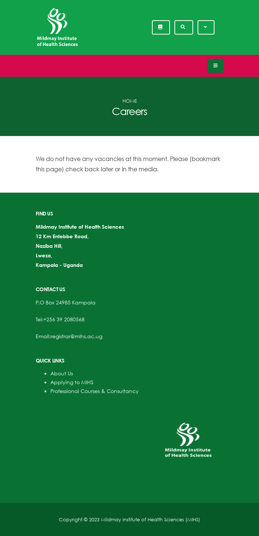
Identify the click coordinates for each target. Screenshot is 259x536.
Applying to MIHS (71, 382)
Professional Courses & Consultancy (94, 391)
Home (130, 101)
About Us (61, 373)
